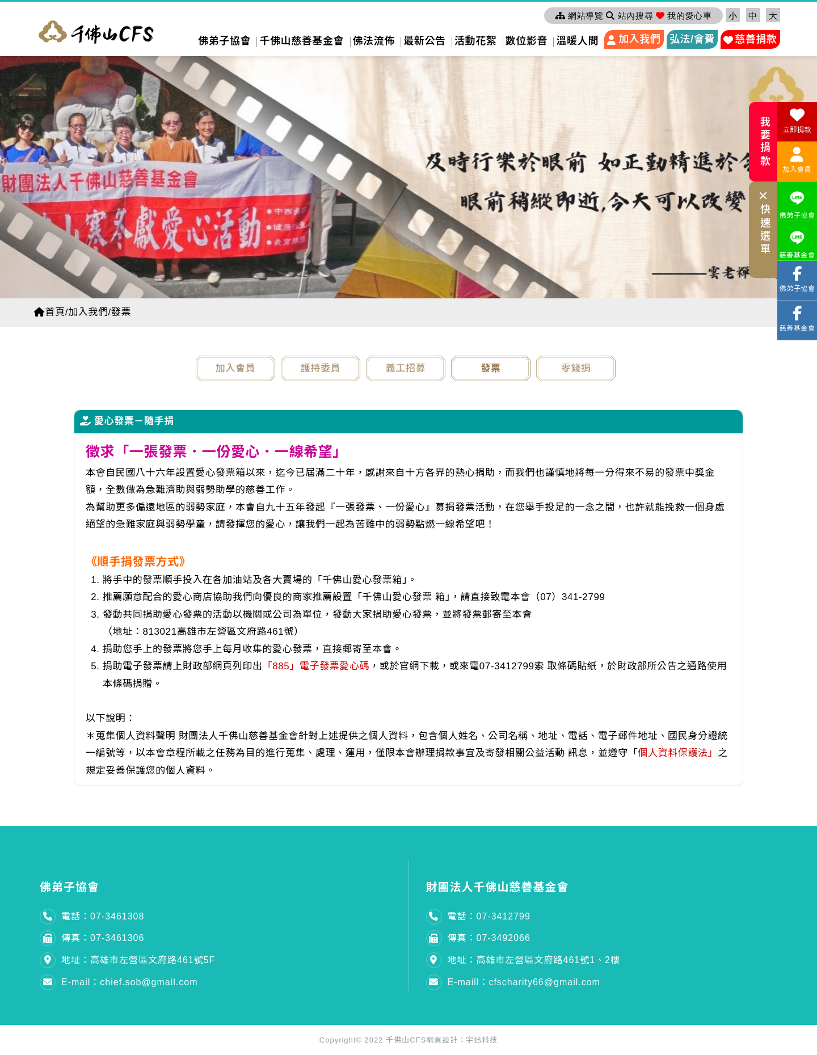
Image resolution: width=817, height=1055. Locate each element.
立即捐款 (797, 121)
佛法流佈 (374, 41)
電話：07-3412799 (489, 916)
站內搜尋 (629, 15)
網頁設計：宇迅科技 (462, 1040)
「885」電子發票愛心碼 (316, 666)
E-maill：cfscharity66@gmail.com (524, 982)
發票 (490, 368)
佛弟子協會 (224, 41)
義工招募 (406, 368)
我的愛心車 (683, 15)
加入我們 (639, 39)
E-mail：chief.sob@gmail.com (129, 982)
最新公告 (424, 41)
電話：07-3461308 (102, 916)
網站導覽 (579, 15)
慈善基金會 (797, 243)
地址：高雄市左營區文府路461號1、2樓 (534, 960)
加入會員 (235, 368)
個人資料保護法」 (678, 753)
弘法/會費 (692, 39)
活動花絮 (475, 41)
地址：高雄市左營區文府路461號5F (138, 960)
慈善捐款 (756, 39)
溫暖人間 (577, 41)
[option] (408, 174)
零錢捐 (576, 368)
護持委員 (320, 368)
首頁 (49, 312)
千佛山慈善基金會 (301, 41)
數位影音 (527, 41)
